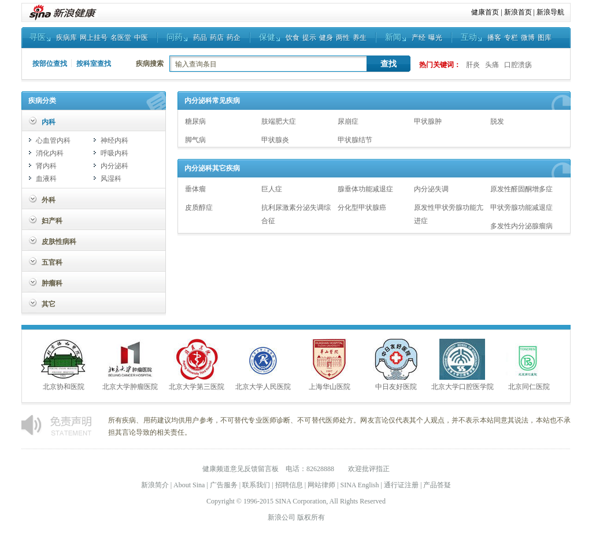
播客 (494, 38)
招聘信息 (289, 485)
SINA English (359, 485)
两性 (343, 38)
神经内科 (114, 140)
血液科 (46, 179)
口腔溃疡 (518, 65)
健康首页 (485, 12)
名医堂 (120, 38)
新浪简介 (155, 485)
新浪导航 (550, 12)
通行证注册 (401, 485)
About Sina (189, 485)
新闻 (393, 37)
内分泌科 (114, 166)
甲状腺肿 (428, 121)
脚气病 (195, 140)
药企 (233, 38)
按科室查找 (93, 64)
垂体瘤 (195, 189)
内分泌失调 (431, 189)
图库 (545, 38)
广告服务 (224, 485)
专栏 (511, 38)
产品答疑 (437, 485)
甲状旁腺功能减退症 (521, 207)
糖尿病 (195, 121)
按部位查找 (49, 64)
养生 (360, 38)
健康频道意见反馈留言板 (240, 469)
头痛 (492, 65)
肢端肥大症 (278, 121)
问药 (174, 37)
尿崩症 (348, 121)
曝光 (435, 38)
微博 (528, 38)
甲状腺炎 (275, 140)
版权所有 (311, 517)
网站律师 (321, 485)
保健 (267, 37)
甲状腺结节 (355, 140)
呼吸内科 (114, 153)
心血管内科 (53, 140)
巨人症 (271, 189)
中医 (141, 38)
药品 (200, 38)
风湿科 (111, 179)
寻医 (37, 37)
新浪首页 (518, 12)
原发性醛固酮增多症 (521, 189)
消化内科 (50, 153)
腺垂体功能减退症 (365, 189)
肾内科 (46, 166)
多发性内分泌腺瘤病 (521, 226)
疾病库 (66, 38)
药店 (217, 38)
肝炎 (473, 65)
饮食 (292, 38)
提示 (309, 38)
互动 (469, 37)
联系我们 (256, 485)
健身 (326, 38)
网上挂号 (94, 38)
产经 (419, 38)
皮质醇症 (199, 207)
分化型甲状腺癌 (362, 207)
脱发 (497, 121)
